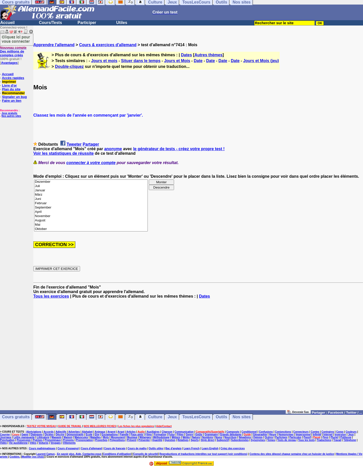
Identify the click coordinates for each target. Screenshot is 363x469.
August (91, 220)
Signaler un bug (14, 97)
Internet (328, 434)
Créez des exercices (233, 448)
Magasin (56, 437)
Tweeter (74, 144)
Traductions (324, 440)
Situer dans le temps (141, 61)
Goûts (198, 434)
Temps (271, 440)
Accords (48, 431)
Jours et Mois (177, 61)
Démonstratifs (75, 434)
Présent (131, 440)
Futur (171, 434)
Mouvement (118, 437)
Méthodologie (161, 437)
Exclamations (110, 434)
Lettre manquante (24, 437)
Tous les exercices (51, 296)
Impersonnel (303, 434)
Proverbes (101, 440)
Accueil (7, 22)
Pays (325, 437)
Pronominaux (53, 440)
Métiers (176, 437)
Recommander (13, 93)
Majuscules (81, 437)
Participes (281, 437)
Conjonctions (283, 431)
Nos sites (242, 417)
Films (148, 434)
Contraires (328, 431)
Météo (186, 437)
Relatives (183, 440)
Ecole (89, 434)
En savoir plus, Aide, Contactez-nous (79, 454)
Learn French (192, 448)
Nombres (207, 437)
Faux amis (137, 434)
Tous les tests (306, 440)
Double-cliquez (69, 66)
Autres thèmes (209, 55)
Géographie (260, 434)
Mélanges (145, 437)
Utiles (121, 22)
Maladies (95, 437)
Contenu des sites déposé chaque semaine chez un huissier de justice (292, 454)
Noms (218, 437)
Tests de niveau (286, 440)
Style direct (207, 440)
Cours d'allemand (91, 448)
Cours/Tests (50, 22)
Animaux (100, 431)
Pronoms (68, 440)
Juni (91, 199)
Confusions (266, 431)
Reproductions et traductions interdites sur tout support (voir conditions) (203, 454)
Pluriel (334, 437)
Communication (184, 431)
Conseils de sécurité (145, 454)
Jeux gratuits (9, 113)
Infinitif (317, 434)
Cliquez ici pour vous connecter (16, 39)
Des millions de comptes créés (13, 51)
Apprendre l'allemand (54, 45)
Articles (131, 431)
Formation (160, 434)
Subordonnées (240, 440)
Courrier (5, 434)
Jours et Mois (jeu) (261, 61)
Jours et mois (104, 61)
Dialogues (37, 434)
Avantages (9, 63)
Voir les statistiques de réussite (63, 153)
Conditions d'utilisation (117, 454)
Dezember (91, 182)
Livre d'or (9, 85)
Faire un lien (11, 100)
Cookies (14, 456)
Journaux (5, 437)
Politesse (345, 437)
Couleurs (351, 431)
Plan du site (11, 89)
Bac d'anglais (173, 448)
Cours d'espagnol (68, 448)
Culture (155, 417)
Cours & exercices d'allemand (107, 45)
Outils (221, 417)
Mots (106, 437)
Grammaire (211, 434)
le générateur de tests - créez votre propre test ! (179, 149)
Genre (189, 434)
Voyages (56, 442)
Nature (196, 437)
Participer (87, 22)
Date (198, 61)
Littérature (43, 437)
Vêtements (69, 442)
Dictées (49, 434)
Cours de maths (137, 448)
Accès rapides (13, 78)
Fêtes (180, 434)
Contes (315, 431)
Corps (340, 431)
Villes (33, 442)
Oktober (91, 229)
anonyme (113, 149)
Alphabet (87, 431)
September (91, 207)
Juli (91, 186)
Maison (68, 437)
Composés (232, 431)
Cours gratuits (16, 417)
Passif (307, 437)
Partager (91, 144)
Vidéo (3, 442)
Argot (120, 431)
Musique (132, 437)
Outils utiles (156, 448)
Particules (295, 437)
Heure (272, 434)
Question (169, 440)
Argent (111, 431)
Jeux (172, 417)
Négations (245, 437)
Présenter (144, 440)
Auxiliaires (153, 431)
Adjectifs (61, 431)
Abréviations (34, 431)
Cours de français (114, 448)
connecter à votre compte (91, 163)
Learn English (210, 448)
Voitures (43, 442)
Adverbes (74, 431)
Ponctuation (7, 440)
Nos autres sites (11, 116)
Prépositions (117, 440)
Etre (96, 434)
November (91, 216)
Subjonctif (222, 440)
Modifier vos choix (33, 456)
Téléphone (349, 440)
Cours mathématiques (42, 448)
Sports (195, 440)
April (91, 212)
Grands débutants (231, 434)
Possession (24, 440)
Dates (186, 55)
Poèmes (37, 440)
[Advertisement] (198, 356)
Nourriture (230, 437)
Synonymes (258, 440)
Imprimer (9, 82)
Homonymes (286, 434)
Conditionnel (249, 431)
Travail (337, 440)
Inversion (340, 434)
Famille (124, 434)
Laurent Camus (45, 454)
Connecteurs (301, 431)
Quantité (157, 440)
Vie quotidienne (18, 442)
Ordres (269, 437)
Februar (91, 203)
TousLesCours (196, 417)
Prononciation (84, 440)
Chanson (167, 431)
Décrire (60, 434)
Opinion (258, 437)
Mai (91, 225)
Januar (91, 190)
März (91, 195)
